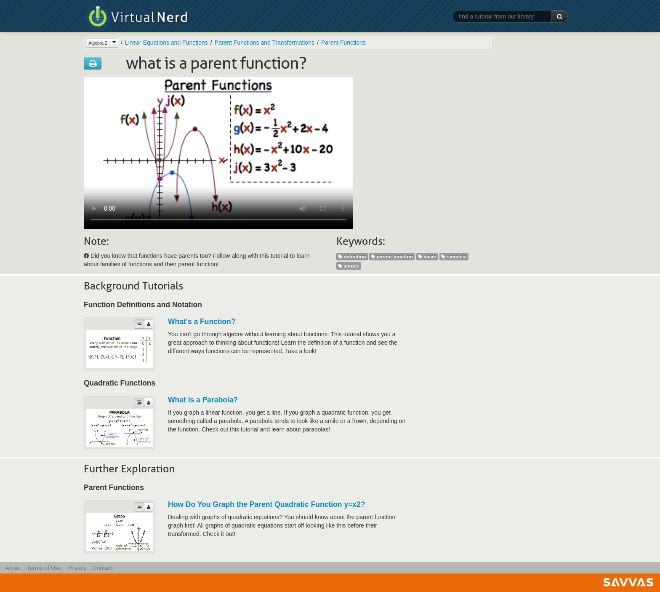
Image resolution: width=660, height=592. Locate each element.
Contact (103, 568)
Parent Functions (343, 42)
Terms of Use (44, 568)
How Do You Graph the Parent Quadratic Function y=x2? (266, 504)
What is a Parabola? (203, 400)
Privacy (77, 568)
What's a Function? (202, 321)
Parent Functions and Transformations (264, 42)
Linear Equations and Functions (166, 42)
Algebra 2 (97, 43)
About (13, 568)
